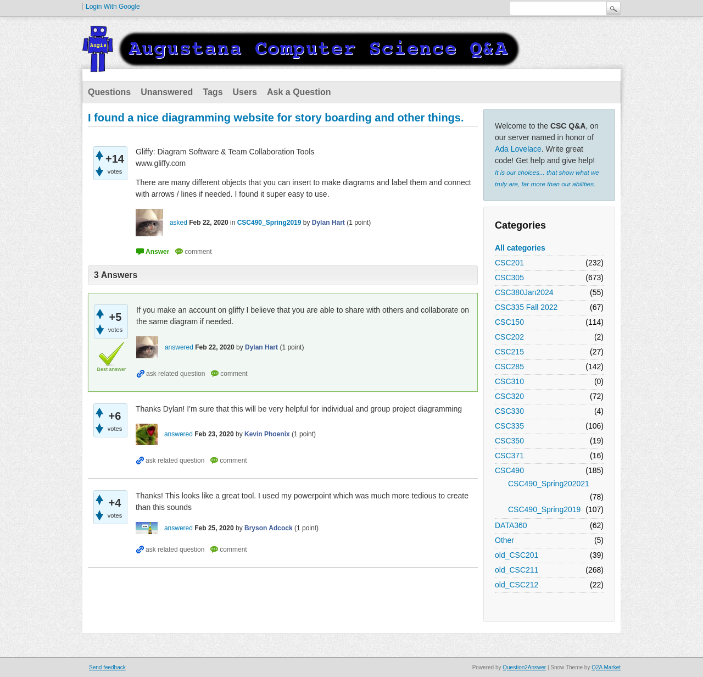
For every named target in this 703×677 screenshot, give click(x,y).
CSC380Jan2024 (524, 292)
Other (504, 540)
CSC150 (509, 322)
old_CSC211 (516, 569)
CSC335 (509, 425)
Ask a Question (299, 92)
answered (179, 347)
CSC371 (509, 455)
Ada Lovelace (518, 149)
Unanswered (167, 92)
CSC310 (509, 381)
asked (178, 222)
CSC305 (509, 277)
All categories (520, 247)
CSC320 (509, 396)
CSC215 (509, 351)
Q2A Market (606, 667)
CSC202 (509, 336)
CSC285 (509, 366)
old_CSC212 (516, 584)
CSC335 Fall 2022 (526, 307)
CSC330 (509, 411)
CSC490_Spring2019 (544, 509)
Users (245, 92)
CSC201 (509, 262)
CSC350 (509, 440)
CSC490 (509, 470)
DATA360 (511, 525)
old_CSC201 (516, 555)
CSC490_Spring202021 (548, 483)
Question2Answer (524, 667)
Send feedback (107, 667)
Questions (109, 92)
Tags (212, 92)
